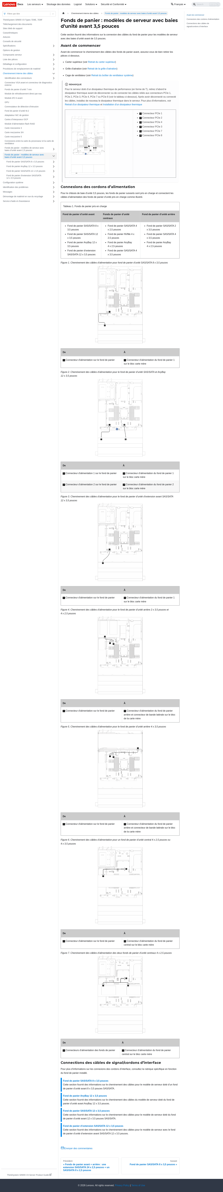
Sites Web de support (12, 28)
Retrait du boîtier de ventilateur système (112, 75)
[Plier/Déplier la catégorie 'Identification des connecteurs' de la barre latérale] (53, 78)
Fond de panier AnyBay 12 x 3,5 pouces (24, 166)
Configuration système (13, 182)
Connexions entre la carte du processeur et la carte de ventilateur (29, 142)
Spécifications (9, 46)
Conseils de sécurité (12, 41)
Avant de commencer (195, 15)
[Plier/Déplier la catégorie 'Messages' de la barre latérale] (53, 192)
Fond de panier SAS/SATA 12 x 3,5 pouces (25, 171)
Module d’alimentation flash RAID (20, 124)
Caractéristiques (10, 33)
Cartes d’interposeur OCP (16, 119)
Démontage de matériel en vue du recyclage (23, 196)
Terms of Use (138, 1185)
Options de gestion (11, 50)
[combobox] (7, 13)
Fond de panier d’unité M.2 (17, 111)
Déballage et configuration (15, 64)
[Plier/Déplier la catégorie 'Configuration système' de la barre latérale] (53, 182)
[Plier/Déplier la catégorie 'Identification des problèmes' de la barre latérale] (53, 187)
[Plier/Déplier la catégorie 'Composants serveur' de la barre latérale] (53, 55)
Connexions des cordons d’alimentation (203, 19)
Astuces (6, 37)
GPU (7, 102)
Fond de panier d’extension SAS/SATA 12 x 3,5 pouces (23, 176)
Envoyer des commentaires (76, 1148)
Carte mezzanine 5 (13, 136)
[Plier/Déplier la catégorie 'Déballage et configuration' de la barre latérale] (53, 64)
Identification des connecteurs (18, 78)
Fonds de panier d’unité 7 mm (18, 89)
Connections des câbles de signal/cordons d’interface (198, 25)
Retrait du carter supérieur (101, 62)
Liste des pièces (10, 59)
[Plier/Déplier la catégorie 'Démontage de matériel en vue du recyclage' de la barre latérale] (53, 196)
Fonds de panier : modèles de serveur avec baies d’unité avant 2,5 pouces (24, 149)
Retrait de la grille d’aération (102, 68)
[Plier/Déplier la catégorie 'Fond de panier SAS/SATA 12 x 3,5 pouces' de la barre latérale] (53, 171)
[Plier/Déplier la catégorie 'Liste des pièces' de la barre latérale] (53, 59)
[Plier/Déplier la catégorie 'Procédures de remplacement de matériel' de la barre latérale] (53, 69)
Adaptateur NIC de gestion (17, 115)
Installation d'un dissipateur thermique (122, 104)
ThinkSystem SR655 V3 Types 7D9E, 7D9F (22, 20)
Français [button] (177, 4)
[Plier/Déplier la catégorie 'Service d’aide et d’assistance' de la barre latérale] (53, 201)
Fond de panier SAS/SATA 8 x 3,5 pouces (25, 161)
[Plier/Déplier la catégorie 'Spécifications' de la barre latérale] (53, 46)
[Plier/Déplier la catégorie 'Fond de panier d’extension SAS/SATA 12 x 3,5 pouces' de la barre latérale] (53, 176)
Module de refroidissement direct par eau (23, 93)
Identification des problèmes (15, 187)
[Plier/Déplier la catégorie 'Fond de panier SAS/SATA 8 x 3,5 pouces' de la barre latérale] (53, 161)
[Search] (206, 4)
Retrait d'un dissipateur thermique (82, 104)
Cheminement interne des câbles (18, 73)
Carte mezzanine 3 (13, 128)
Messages (7, 192)
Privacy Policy (122, 1185)
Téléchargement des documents (17, 24)
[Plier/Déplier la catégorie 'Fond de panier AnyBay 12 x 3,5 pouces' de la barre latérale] (53, 166)
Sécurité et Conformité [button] (112, 4)
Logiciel (78, 4)
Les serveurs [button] (34, 4)
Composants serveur (12, 55)
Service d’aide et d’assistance (16, 201)
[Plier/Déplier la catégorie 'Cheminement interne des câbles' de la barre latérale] (53, 73)
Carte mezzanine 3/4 (14, 132)
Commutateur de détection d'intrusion (22, 106)
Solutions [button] (90, 4)
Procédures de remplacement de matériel (21, 69)
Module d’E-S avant (13, 98)
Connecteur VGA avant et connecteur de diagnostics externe (28, 83)
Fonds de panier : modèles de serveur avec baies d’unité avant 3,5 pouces (24, 155)
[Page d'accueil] (63, 13)
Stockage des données (58, 4)
